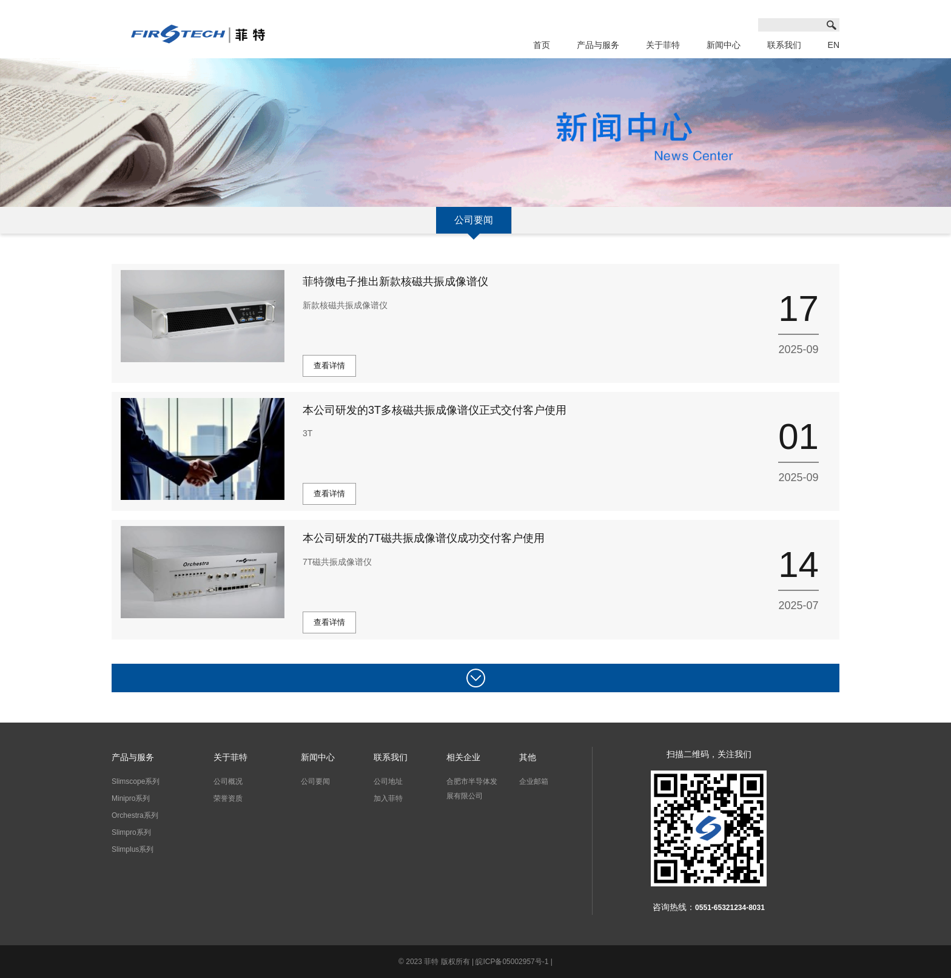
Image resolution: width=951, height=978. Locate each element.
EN (833, 45)
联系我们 (784, 45)
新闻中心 (724, 45)
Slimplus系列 (132, 849)
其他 (527, 757)
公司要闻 (473, 220)
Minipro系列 (131, 798)
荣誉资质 (228, 798)
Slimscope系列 (136, 781)
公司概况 (228, 781)
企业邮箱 (533, 781)
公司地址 (388, 781)
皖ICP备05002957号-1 (512, 961)
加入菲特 (388, 798)
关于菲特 (663, 45)
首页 (541, 45)
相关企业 (463, 757)
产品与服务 (598, 45)
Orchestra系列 (135, 815)
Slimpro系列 (131, 832)
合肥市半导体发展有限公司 (471, 788)
